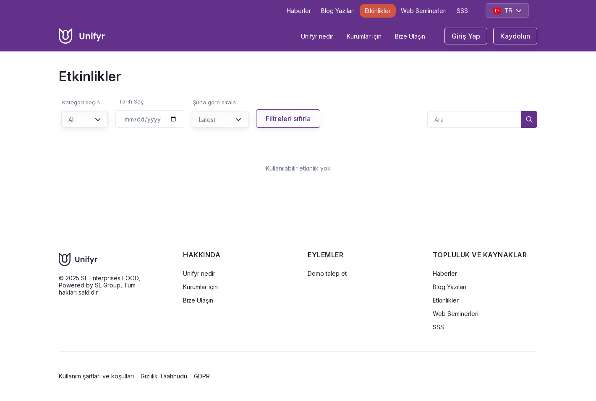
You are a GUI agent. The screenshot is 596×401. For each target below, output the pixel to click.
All (84, 119)
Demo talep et (327, 273)
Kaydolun (515, 36)
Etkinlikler (378, 10)
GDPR (202, 376)
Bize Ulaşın (410, 36)
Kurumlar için (364, 36)
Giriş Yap (466, 36)
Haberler (299, 10)
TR (507, 10)
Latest (220, 119)
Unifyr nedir (317, 36)
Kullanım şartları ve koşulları (96, 376)
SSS (462, 10)
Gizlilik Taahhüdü (164, 376)
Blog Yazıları (338, 10)
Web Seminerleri (424, 10)
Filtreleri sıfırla (288, 118)
